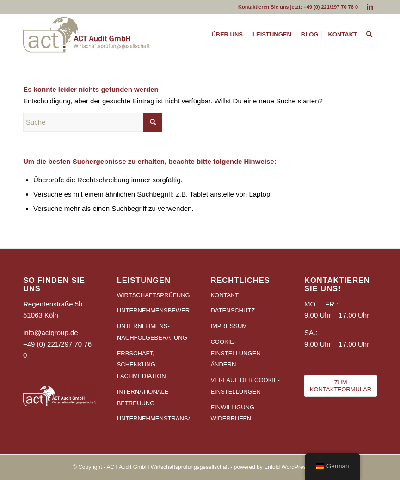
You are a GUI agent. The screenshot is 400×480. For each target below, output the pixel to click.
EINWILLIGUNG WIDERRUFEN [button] (232, 413)
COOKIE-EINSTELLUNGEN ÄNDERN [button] (235, 353)
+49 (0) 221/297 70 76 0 (330, 7)
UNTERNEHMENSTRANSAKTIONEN (153, 418)
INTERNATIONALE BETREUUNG (143, 397)
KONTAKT (224, 295)
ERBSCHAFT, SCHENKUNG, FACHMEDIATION (141, 365)
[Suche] (369, 34)
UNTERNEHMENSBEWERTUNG (153, 310)
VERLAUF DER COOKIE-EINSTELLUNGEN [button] (245, 386)
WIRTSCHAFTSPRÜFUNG (153, 295)
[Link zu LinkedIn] (370, 7)
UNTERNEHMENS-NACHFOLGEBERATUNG (152, 332)
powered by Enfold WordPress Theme (280, 467)
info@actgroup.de (50, 332)
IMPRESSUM (228, 326)
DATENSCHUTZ (232, 310)
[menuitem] (227, 34)
